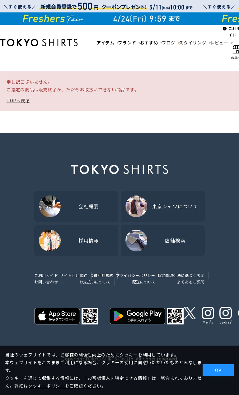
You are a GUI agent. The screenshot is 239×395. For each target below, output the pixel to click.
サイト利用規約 (74, 275)
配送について (144, 281)
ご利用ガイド (46, 275)
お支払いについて (95, 281)
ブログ (169, 42)
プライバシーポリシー (135, 275)
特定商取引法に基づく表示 (181, 275)
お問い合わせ (46, 281)
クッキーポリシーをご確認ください (64, 386)
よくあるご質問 (191, 281)
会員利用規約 (102, 275)
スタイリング (192, 42)
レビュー (219, 42)
